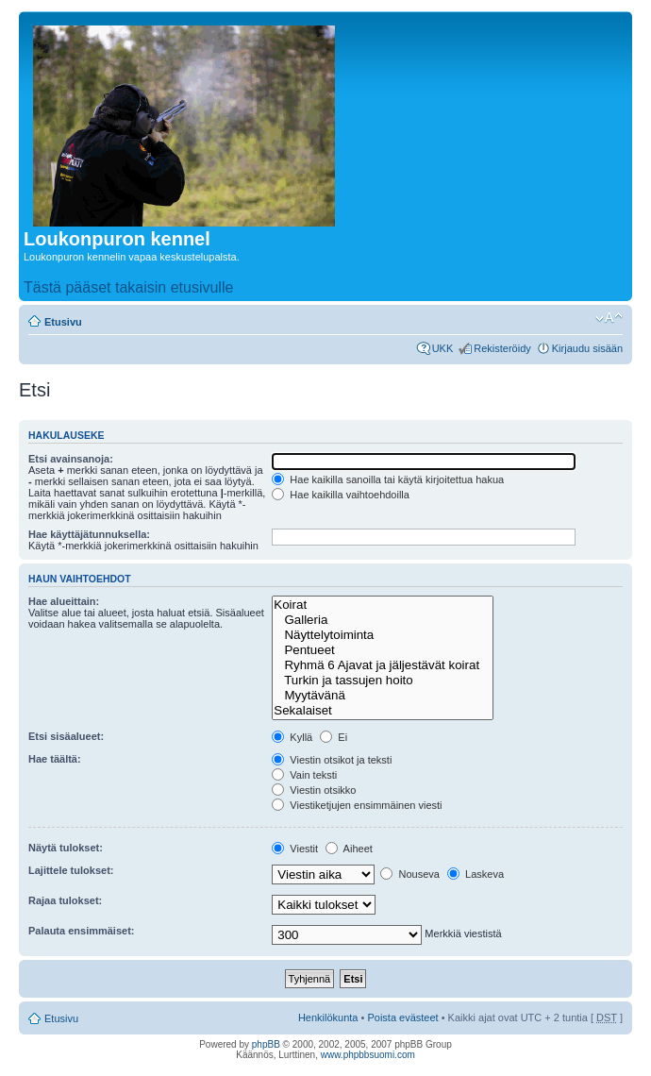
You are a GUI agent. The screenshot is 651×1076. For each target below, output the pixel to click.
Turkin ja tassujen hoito (383, 680)
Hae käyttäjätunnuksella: (89, 534)
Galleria (383, 620)
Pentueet (383, 650)
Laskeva (475, 874)
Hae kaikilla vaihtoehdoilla (340, 494)
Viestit (295, 848)
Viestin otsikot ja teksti (332, 759)
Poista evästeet (402, 1017)
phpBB (266, 1044)
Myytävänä (383, 695)
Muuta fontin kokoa (609, 318)
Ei (333, 737)
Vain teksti (304, 775)
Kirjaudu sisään (587, 348)
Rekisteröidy (502, 348)
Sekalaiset (383, 710)
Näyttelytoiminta (383, 635)
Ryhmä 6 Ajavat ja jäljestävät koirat (383, 665)
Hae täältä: (54, 759)
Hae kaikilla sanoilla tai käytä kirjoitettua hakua (388, 479)
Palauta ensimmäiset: (81, 930)
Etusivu (63, 322)
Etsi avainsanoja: (70, 458)
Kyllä (292, 737)
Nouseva (409, 874)
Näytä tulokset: (65, 847)
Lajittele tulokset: (70, 870)
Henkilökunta (328, 1017)
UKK (443, 348)
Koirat (383, 605)
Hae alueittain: (63, 601)
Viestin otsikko (314, 790)
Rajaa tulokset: (65, 900)
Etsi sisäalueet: (66, 736)
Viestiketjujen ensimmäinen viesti (357, 805)
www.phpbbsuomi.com (368, 1055)
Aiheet (349, 848)
